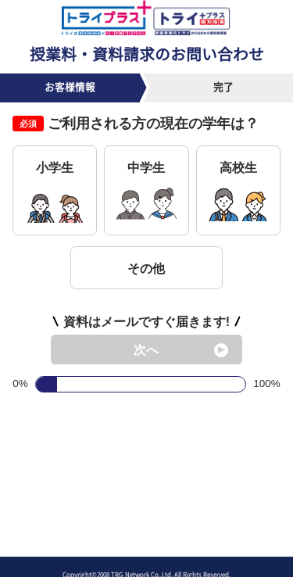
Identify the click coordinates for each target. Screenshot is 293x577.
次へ (146, 349)
